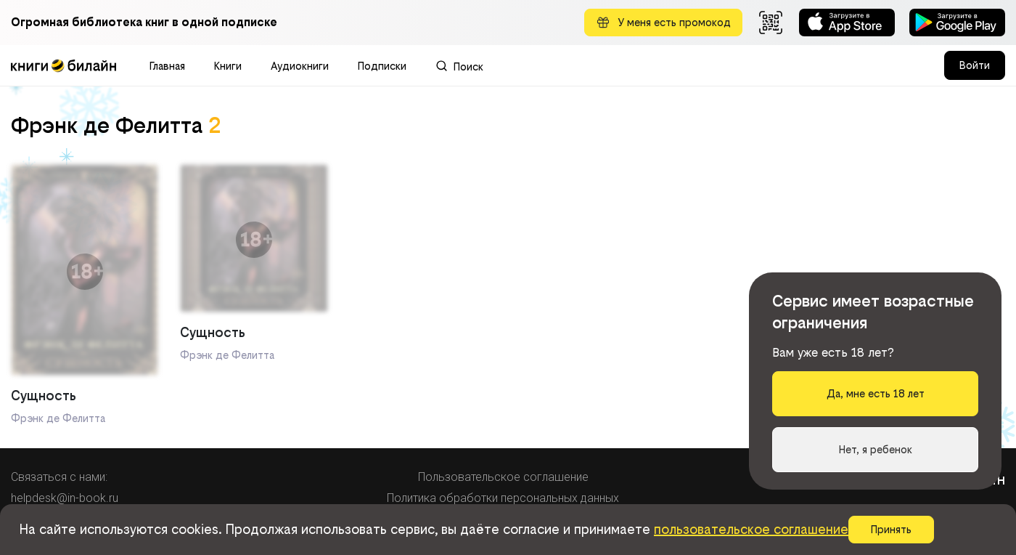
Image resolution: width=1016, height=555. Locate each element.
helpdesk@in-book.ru (64, 498)
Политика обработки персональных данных (503, 498)
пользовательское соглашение (751, 529)
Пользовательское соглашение (503, 477)
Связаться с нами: (59, 477)
